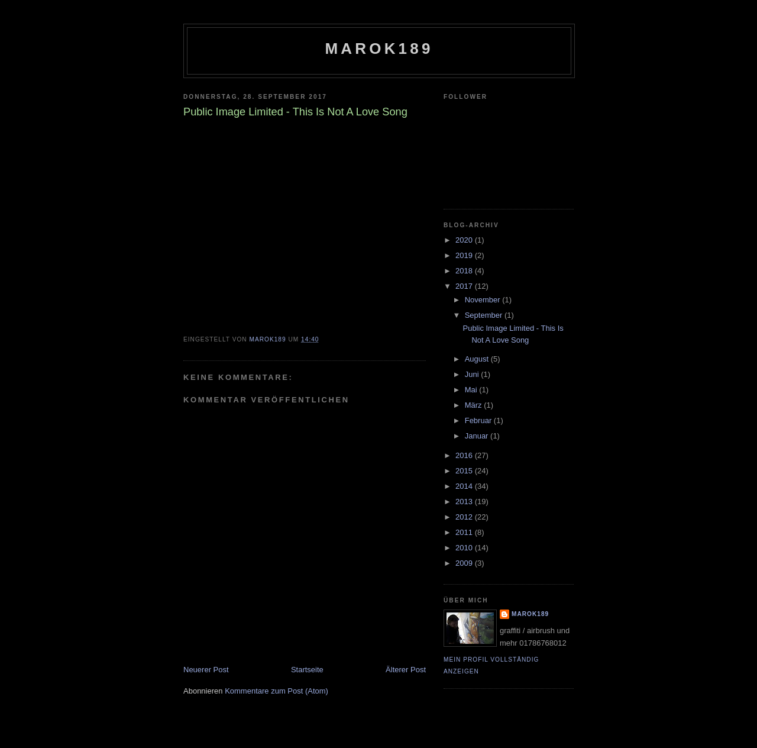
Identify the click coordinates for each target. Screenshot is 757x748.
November (484, 299)
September (484, 315)
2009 (465, 563)
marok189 (379, 48)
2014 (465, 486)
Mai (472, 389)
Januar (477, 435)
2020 (465, 240)
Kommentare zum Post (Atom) (276, 690)
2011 (465, 532)
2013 (465, 501)
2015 (465, 470)
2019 (465, 255)
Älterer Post (406, 669)
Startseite (307, 669)
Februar (479, 420)
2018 (465, 270)
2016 (465, 455)
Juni (473, 374)
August (478, 358)
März (474, 405)
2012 (465, 516)
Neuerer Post (206, 669)
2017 (465, 286)
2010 (465, 547)
